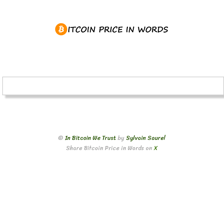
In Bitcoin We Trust (90, 138)
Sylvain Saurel (146, 138)
